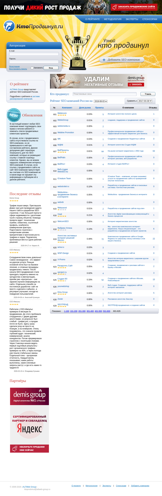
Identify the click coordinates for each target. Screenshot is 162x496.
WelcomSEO (63, 221)
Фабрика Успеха (65, 228)
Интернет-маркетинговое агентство (122, 221)
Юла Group (63, 292)
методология (113, 19)
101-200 (73, 311)
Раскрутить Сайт (65, 266)
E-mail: (12, 51)
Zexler (60, 299)
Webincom (62, 113)
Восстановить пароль (18, 69)
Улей (60, 214)
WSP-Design (63, 253)
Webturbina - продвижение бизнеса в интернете (67, 194)
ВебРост (61, 164)
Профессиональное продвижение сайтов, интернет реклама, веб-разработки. (125, 157)
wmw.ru (61, 247)
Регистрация (14, 66)
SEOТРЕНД (63, 304)
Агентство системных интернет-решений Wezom (67, 238)
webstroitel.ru (63, 186)
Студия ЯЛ (62, 279)
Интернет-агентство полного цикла (122, 114)
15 (154, 279)
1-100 (66, 311)
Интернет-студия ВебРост (118, 164)
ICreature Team (64, 178)
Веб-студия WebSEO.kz (63, 170)
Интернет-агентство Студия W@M (122, 145)
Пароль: (12, 59)
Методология (92, 486)
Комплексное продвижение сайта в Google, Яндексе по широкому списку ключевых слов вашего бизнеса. (126, 238)
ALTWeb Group (16, 89)
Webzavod (62, 208)
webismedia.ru (64, 126)
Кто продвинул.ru (33, 26)
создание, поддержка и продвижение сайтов (126, 120)
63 (154, 151)
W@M (60, 145)
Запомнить (38, 68)
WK (59, 139)
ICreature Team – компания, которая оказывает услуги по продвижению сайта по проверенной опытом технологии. (127, 178)
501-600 (106, 311)
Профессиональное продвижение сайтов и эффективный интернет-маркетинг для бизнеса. (128, 132)
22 (154, 239)
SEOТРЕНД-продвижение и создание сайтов (126, 305)
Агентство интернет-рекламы (120, 293)
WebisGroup (63, 120)
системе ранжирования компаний (25, 97)
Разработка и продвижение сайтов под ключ (126, 208)
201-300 (82, 311)
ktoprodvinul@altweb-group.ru (37, 489)
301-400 (90, 311)
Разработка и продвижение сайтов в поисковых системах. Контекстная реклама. (127, 186)
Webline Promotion (66, 132)
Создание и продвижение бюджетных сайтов (126, 139)
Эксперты (106, 486)
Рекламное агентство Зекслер (120, 299)
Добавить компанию (140, 486)
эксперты (132, 19)
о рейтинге (92, 19)
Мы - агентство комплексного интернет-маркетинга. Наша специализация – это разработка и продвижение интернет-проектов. (127, 229)
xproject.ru (62, 272)
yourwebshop (63, 286)
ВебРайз (61, 157)
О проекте (76, 486)
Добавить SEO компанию (121, 60)
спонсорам (149, 19)
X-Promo (61, 259)
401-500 (98, 311)
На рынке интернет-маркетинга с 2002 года (125, 151)
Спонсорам (121, 486)
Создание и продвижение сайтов (121, 253)
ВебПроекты (63, 150)
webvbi (61, 202)
